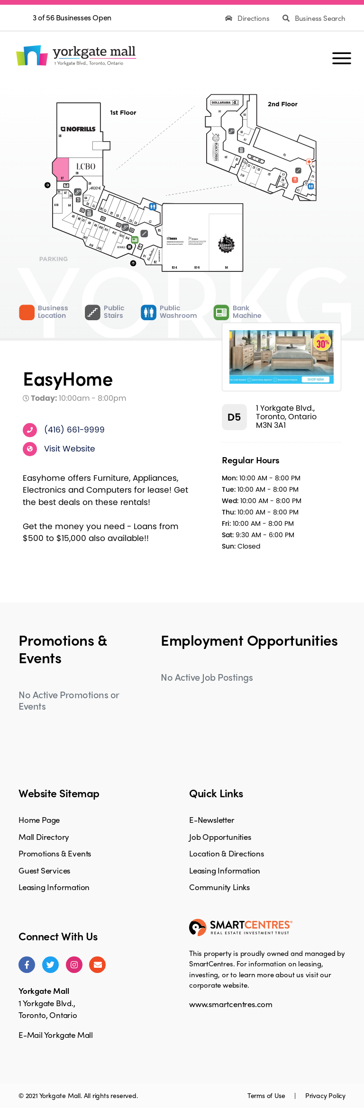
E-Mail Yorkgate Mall (55, 1034)
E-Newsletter (212, 819)
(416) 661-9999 (74, 429)
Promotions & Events (54, 853)
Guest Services (44, 870)
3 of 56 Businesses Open (72, 17)
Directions (248, 18)
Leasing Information (54, 886)
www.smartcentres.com (231, 1003)
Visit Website (69, 448)
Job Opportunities (220, 836)
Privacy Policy (325, 1095)
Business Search (314, 18)
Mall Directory (43, 836)
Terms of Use (267, 1095)
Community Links (219, 886)
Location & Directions (226, 853)
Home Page (39, 819)
